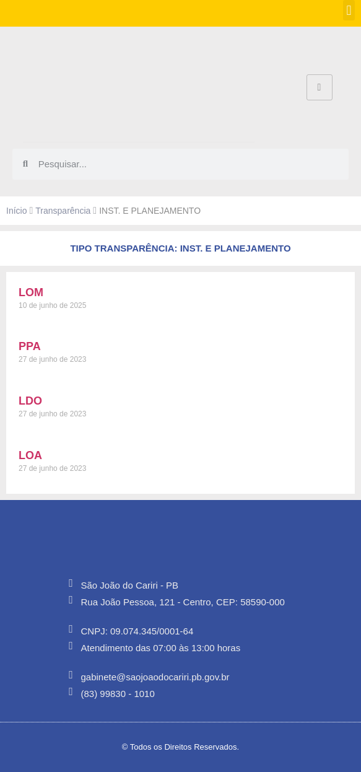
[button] (349, 10)
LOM (31, 292)
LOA (30, 455)
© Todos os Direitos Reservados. (180, 747)
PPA (30, 346)
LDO (30, 401)
